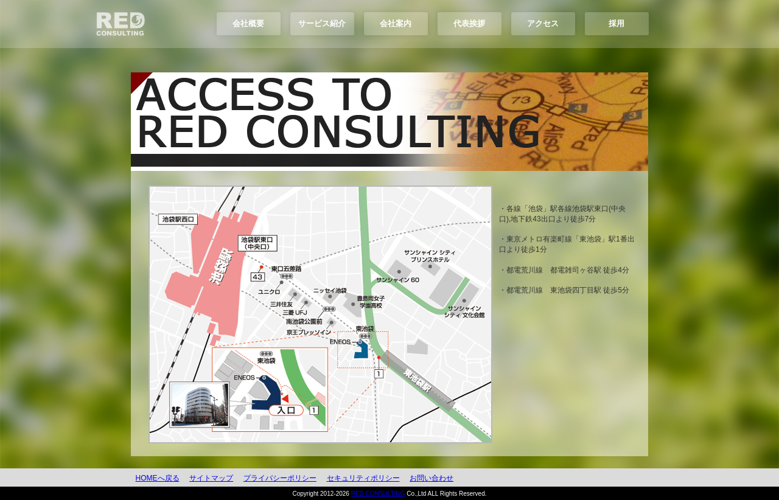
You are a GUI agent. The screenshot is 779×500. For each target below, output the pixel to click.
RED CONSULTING (378, 493)
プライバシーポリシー (279, 478)
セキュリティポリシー (363, 478)
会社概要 (248, 23)
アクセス (543, 23)
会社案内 (395, 23)
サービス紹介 (322, 23)
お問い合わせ (431, 478)
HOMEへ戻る (158, 478)
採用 (616, 23)
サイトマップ (211, 478)
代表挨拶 (469, 23)
